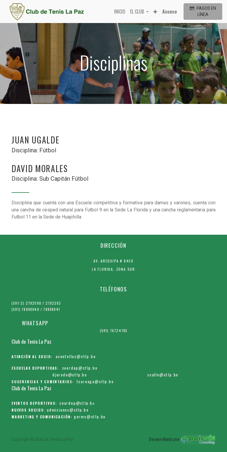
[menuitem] (120, 11)
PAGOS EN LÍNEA (203, 11)
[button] (155, 11)
